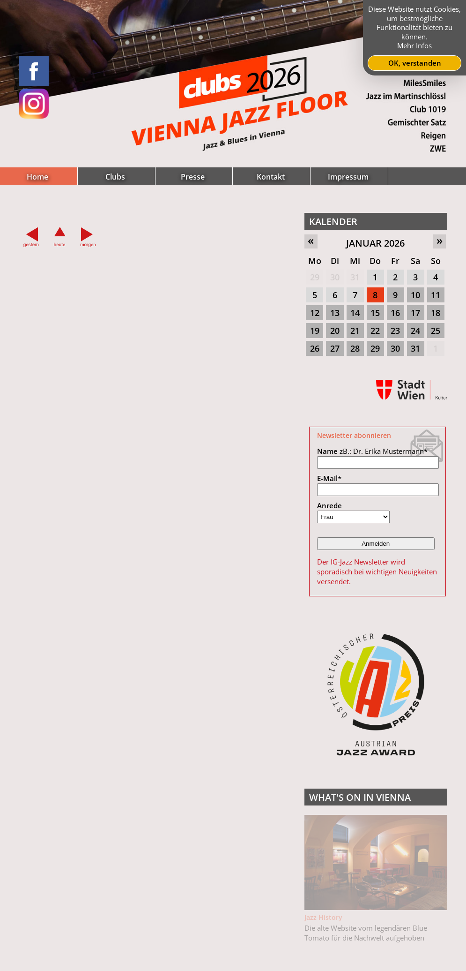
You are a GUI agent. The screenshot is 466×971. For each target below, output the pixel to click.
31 (355, 277)
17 (415, 312)
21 (355, 330)
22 (375, 330)
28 (355, 348)
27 (335, 348)
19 (314, 330)
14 (355, 312)
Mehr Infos (414, 45)
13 (335, 312)
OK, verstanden (414, 63)
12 (314, 312)
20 (335, 330)
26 (314, 348)
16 (395, 312)
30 (335, 277)
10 (415, 295)
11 (435, 295)
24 (415, 330)
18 (435, 312)
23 (395, 330)
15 (375, 312)
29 (314, 277)
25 (435, 330)
